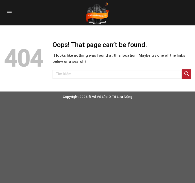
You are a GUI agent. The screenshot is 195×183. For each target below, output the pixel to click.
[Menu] (9, 13)
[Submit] (186, 74)
